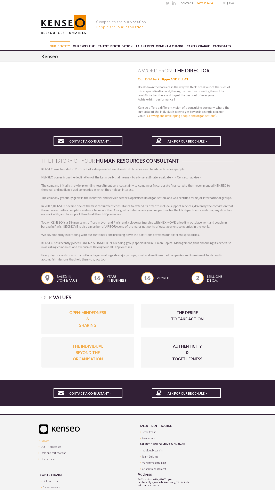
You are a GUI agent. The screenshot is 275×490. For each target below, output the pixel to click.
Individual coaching (152, 450)
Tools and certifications (53, 453)
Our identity (60, 46)
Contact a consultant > (90, 141)
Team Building (150, 456)
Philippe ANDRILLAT (172, 79)
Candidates (222, 46)
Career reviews (51, 487)
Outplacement (50, 481)
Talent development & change (160, 46)
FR (224, 3)
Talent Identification (115, 46)
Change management (154, 469)
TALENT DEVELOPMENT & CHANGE (162, 444)
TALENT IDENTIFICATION (156, 425)
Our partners (48, 459)
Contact (186, 3)
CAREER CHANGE (51, 475)
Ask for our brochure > (187, 141)
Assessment (149, 438)
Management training (154, 462)
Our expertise (84, 46)
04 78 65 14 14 (205, 3)
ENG (231, 3)
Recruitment (149, 432)
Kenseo (44, 440)
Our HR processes (51, 446)
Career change (198, 46)
